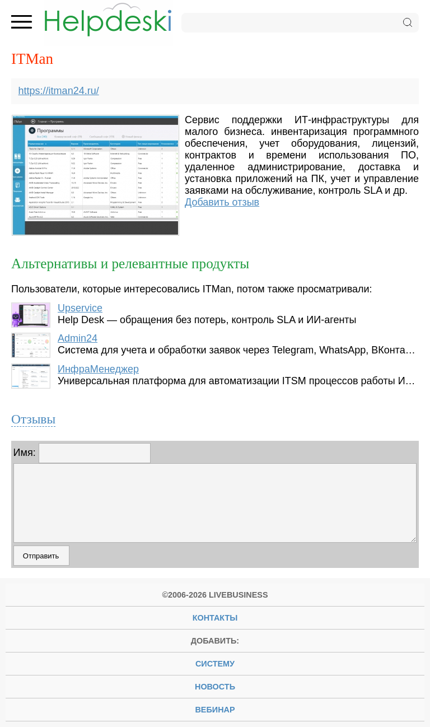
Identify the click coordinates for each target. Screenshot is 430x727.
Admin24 (77, 338)
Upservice (80, 308)
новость (215, 686)
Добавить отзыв (222, 202)
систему (215, 663)
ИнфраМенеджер (98, 369)
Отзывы (33, 419)
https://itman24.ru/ (58, 90)
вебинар (215, 709)
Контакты (215, 617)
